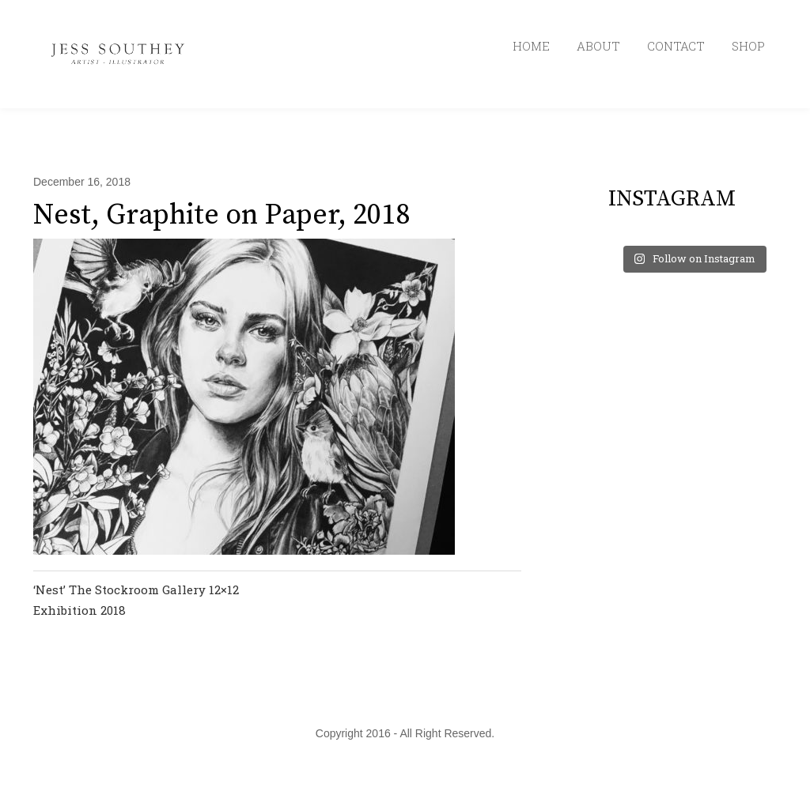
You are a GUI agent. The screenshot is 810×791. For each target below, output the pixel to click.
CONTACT (676, 46)
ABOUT (598, 46)
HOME (531, 46)
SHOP (748, 46)
